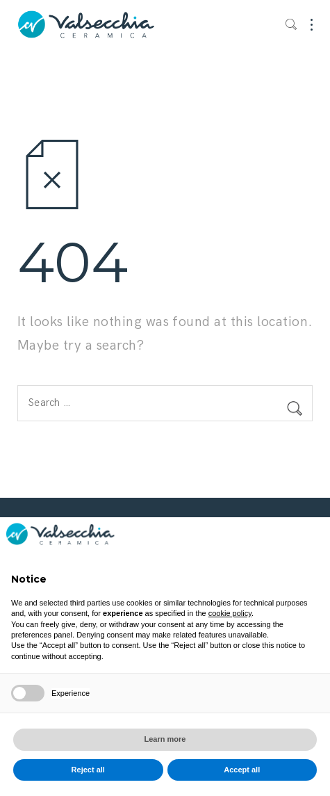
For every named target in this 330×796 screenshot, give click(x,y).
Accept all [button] (242, 769)
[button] (312, 539)
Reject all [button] (88, 769)
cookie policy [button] (229, 613)
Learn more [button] (165, 739)
